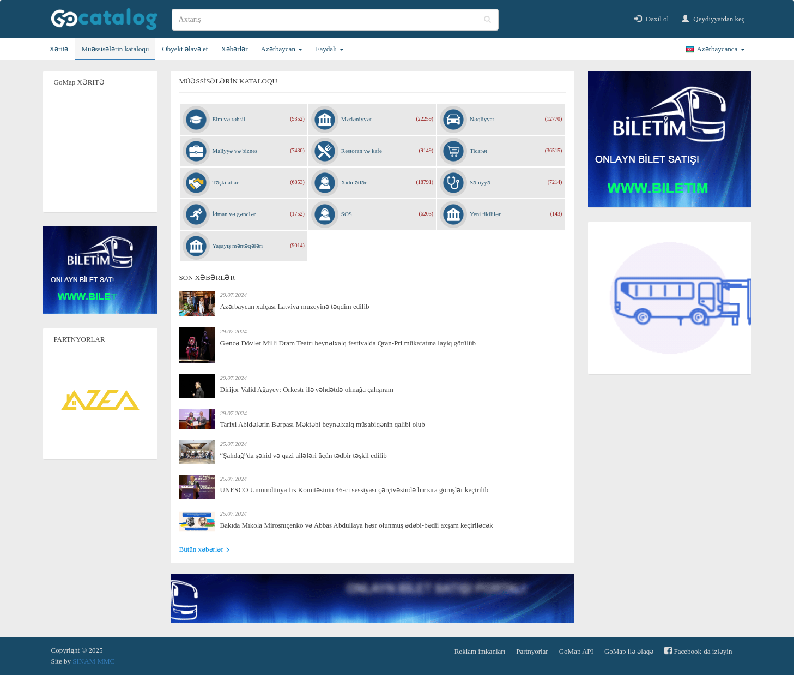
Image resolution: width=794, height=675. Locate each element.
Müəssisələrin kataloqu (115, 49)
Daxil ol (651, 19)
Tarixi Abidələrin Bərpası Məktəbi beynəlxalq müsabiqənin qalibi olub (322, 424)
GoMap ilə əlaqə (628, 651)
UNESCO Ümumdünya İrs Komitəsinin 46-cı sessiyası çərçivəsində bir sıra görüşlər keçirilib (354, 490)
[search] (335, 20)
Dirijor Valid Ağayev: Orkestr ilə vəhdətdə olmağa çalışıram (306, 389)
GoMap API (576, 651)
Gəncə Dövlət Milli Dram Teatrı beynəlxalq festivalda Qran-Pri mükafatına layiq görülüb (348, 343)
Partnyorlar (532, 651)
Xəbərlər (234, 49)
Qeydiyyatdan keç (713, 19)
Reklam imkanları (480, 651)
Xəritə (59, 49)
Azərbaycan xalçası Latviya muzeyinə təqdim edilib (294, 306)
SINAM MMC (93, 661)
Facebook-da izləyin (698, 650)
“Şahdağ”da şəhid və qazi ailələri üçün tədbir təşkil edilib (303, 455)
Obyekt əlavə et (185, 49)
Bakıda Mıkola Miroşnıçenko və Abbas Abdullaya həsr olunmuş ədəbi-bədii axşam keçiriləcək (356, 525)
